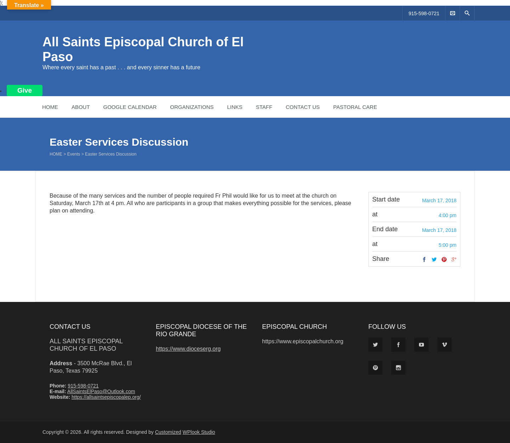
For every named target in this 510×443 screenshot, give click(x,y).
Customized (168, 432)
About (81, 107)
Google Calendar (130, 107)
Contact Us (303, 107)
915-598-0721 (423, 13)
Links (234, 107)
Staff (264, 107)
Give (24, 90)
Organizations (192, 107)
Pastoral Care (355, 107)
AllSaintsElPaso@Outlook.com (101, 391)
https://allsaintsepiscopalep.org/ (106, 397)
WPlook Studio (199, 432)
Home (50, 107)
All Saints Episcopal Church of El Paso (86, 345)
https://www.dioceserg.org (188, 349)
